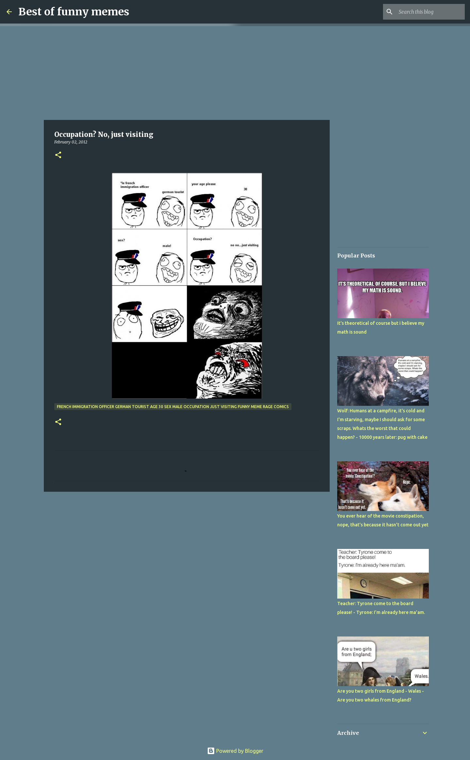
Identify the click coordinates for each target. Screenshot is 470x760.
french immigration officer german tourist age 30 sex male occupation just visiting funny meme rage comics (173, 407)
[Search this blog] (430, 12)
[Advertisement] (186, 72)
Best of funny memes (73, 11)
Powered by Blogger (235, 751)
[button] (58, 155)
